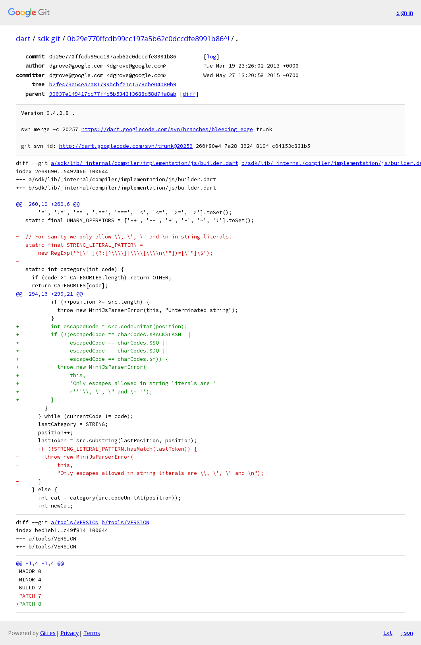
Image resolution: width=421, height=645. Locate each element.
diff (189, 93)
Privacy (69, 633)
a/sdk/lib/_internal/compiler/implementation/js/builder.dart (144, 163)
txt (387, 632)
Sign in (404, 12)
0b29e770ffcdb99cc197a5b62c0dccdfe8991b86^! (148, 38)
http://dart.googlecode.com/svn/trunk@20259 (126, 146)
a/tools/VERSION (74, 522)
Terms (91, 633)
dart (23, 38)
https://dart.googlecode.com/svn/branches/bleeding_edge (167, 129)
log (211, 56)
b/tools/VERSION (125, 522)
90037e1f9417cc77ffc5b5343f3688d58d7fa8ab (112, 93)
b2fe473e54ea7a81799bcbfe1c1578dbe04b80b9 (112, 84)
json (406, 632)
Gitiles (48, 633)
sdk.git (48, 38)
